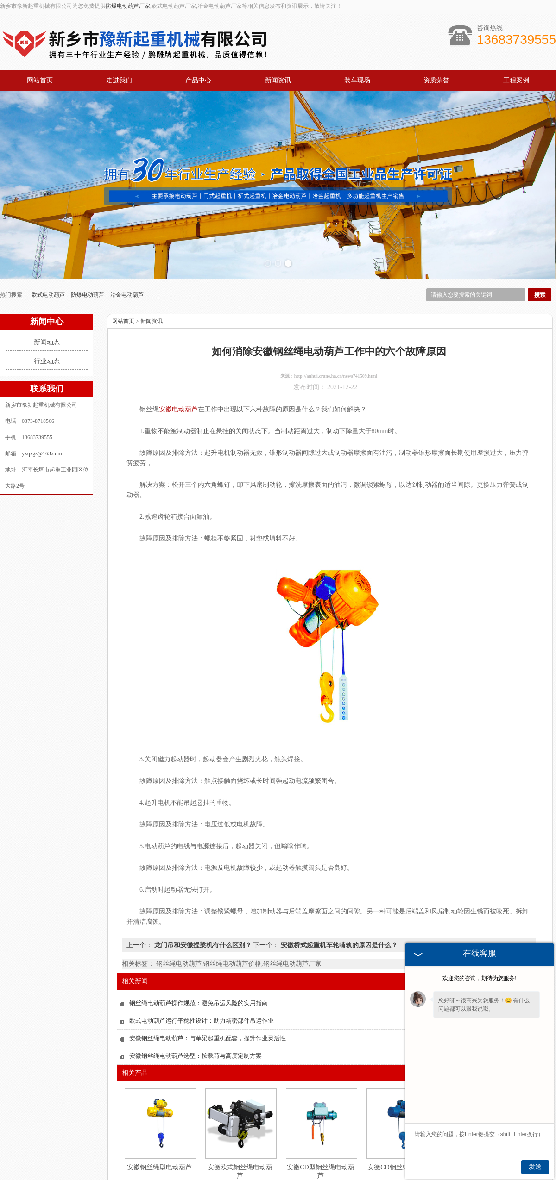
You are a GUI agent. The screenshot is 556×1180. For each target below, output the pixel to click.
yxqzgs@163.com (42, 433)
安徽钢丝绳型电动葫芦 (159, 1147)
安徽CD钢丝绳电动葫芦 (401, 1147)
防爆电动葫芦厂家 (128, 6)
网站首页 (40, 80)
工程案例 (516, 80)
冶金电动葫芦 (127, 275)
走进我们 (119, 80)
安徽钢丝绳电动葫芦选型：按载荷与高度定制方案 (195, 1035)
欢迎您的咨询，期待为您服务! (479, 978)
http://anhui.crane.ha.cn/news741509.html (335, 356)
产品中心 (198, 80)
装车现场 (357, 80)
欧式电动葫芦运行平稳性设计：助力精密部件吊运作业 (201, 1000)
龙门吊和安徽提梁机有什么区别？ (202, 925)
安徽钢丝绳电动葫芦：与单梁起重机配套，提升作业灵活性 (207, 1018)
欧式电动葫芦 (49, 275)
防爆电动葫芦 (88, 275)
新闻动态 (47, 322)
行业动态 (47, 341)
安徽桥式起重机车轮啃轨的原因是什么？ (338, 925)
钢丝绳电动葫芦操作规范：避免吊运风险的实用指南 (198, 983)
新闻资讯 (278, 80)
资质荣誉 (436, 80)
